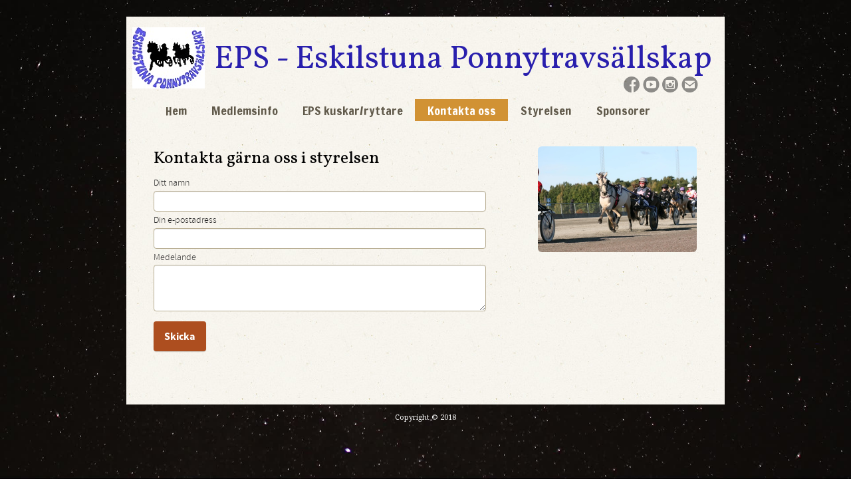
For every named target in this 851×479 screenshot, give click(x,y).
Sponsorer (623, 110)
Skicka (179, 336)
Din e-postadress (185, 220)
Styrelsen (546, 110)
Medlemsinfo (244, 110)
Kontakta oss (461, 110)
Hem (176, 110)
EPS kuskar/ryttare (353, 110)
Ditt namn (171, 183)
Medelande (175, 257)
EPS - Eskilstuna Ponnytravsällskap (463, 59)
